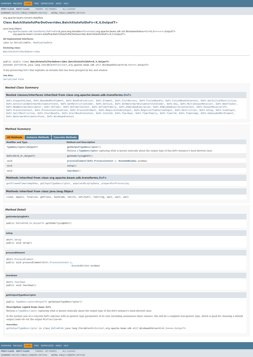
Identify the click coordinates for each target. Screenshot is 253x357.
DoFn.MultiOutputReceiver (196, 104)
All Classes (69, 9)
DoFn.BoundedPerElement (48, 100)
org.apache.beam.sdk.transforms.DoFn (30, 31)
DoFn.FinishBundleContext (181, 100)
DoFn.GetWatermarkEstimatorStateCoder (139, 104)
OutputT (32, 147)
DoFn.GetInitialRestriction (218, 100)
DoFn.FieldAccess (126, 100)
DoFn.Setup (206, 110)
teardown (72, 170)
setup (70, 165)
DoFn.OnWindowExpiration (135, 107)
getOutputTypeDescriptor (82, 147)
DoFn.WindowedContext (60, 116)
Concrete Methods (65, 137)
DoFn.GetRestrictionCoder (77, 104)
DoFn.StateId (104, 113)
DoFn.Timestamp (188, 113)
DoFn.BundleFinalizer (79, 100)
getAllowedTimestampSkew (22, 183)
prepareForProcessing (115, 183)
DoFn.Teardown (124, 113)
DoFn (17, 65)
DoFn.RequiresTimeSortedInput (153, 110)
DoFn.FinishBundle (151, 100)
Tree (36, 3)
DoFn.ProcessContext (19, 110)
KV (55, 31)
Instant (92, 31)
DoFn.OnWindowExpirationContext (173, 107)
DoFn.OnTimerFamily (104, 107)
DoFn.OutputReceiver (210, 107)
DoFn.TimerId (168, 113)
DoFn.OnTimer (52, 107)
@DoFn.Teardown (15, 282)
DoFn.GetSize (104, 104)
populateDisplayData (86, 183)
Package (17, 3)
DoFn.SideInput (225, 110)
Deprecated (47, 3)
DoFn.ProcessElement (83, 110)
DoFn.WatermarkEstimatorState (25, 116)
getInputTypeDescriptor (55, 183)
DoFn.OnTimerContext (76, 107)
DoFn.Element (104, 100)
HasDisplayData (42, 42)
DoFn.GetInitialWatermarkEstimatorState (32, 104)
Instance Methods (37, 137)
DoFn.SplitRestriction (20, 113)
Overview (6, 3)
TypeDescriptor (16, 147)
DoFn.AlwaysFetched (18, 100)
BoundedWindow (128, 161)
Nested (15, 13)
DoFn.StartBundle (48, 113)
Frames (39, 9)
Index (59, 3)
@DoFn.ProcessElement (20, 259)
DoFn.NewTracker (226, 104)
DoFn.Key (172, 104)
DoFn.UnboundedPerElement (217, 113)
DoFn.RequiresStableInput (115, 110)
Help (66, 3)
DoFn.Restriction (186, 110)
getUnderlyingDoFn (78, 156)
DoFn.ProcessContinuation (51, 110)
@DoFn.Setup (13, 239)
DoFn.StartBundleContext (77, 113)
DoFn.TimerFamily (146, 113)
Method (43, 13)
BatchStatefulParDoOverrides (21, 51)
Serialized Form (13, 79)
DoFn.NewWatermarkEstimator (24, 107)
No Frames (51, 9)
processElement (76, 161)
